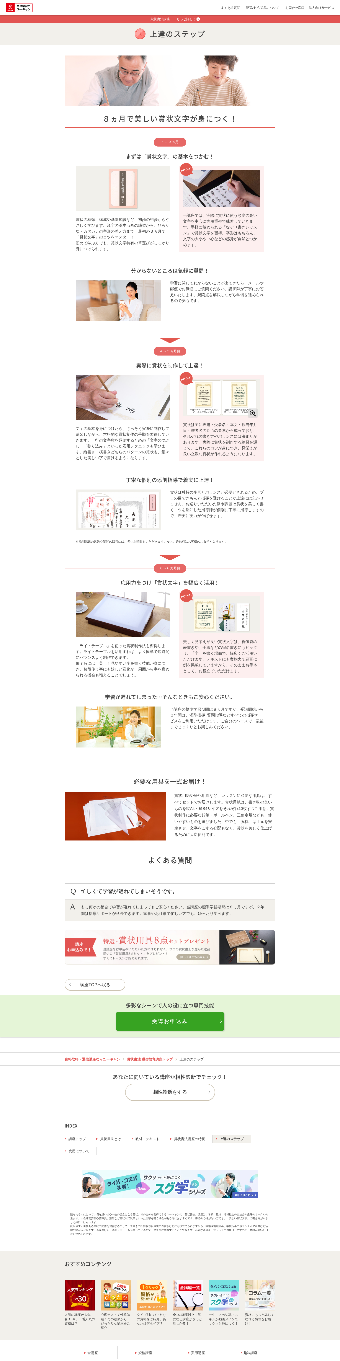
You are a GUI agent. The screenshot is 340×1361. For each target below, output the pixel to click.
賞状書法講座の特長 (189, 1139)
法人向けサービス (321, 8)
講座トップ (77, 1139)
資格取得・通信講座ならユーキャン (92, 1059)
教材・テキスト (147, 1139)
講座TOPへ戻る (95, 984)
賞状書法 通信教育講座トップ (150, 1059)
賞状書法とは (110, 1139)
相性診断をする (170, 1092)
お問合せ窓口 (294, 8)
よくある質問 (230, 8)
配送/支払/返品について (263, 8)
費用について (79, 1151)
